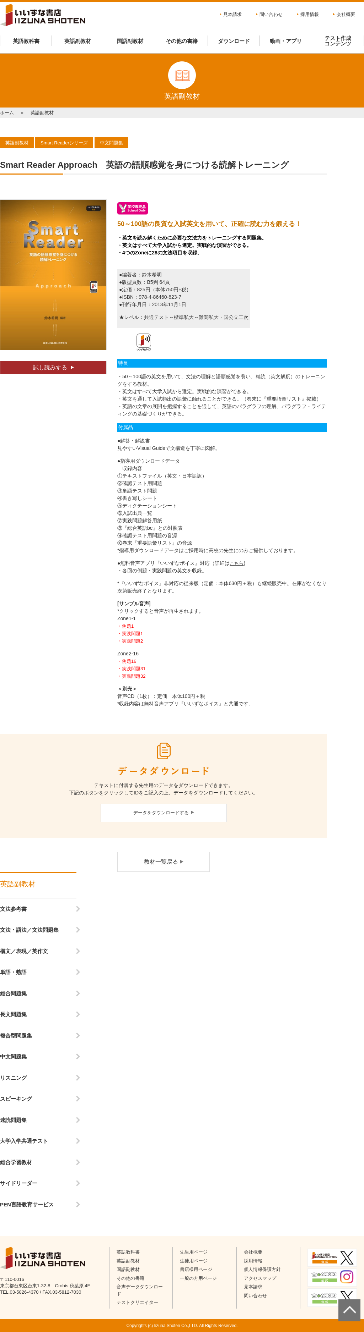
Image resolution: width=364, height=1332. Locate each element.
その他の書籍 (182, 41)
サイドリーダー (18, 1183)
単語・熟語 (13, 972)
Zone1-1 (126, 618)
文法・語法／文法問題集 (29, 930)
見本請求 (232, 14)
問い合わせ (271, 14)
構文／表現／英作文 (24, 951)
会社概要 (346, 14)
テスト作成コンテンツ (338, 40)
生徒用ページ (194, 1261)
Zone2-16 (128, 653)
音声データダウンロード (140, 1290)
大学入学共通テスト (24, 1141)
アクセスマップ (260, 1278)
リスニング (13, 1078)
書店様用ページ (196, 1269)
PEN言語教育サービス (27, 1204)
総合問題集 (13, 993)
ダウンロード (234, 41)
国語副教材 (130, 41)
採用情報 (309, 14)
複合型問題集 (16, 1036)
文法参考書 (13, 909)
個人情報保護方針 (262, 1269)
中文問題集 (13, 1056)
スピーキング (16, 1099)
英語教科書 (26, 41)
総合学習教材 (16, 1162)
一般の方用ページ (198, 1278)
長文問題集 (13, 1014)
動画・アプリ (286, 41)
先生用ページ (194, 1252)
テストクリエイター (137, 1302)
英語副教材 (77, 41)
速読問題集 (13, 1120)
